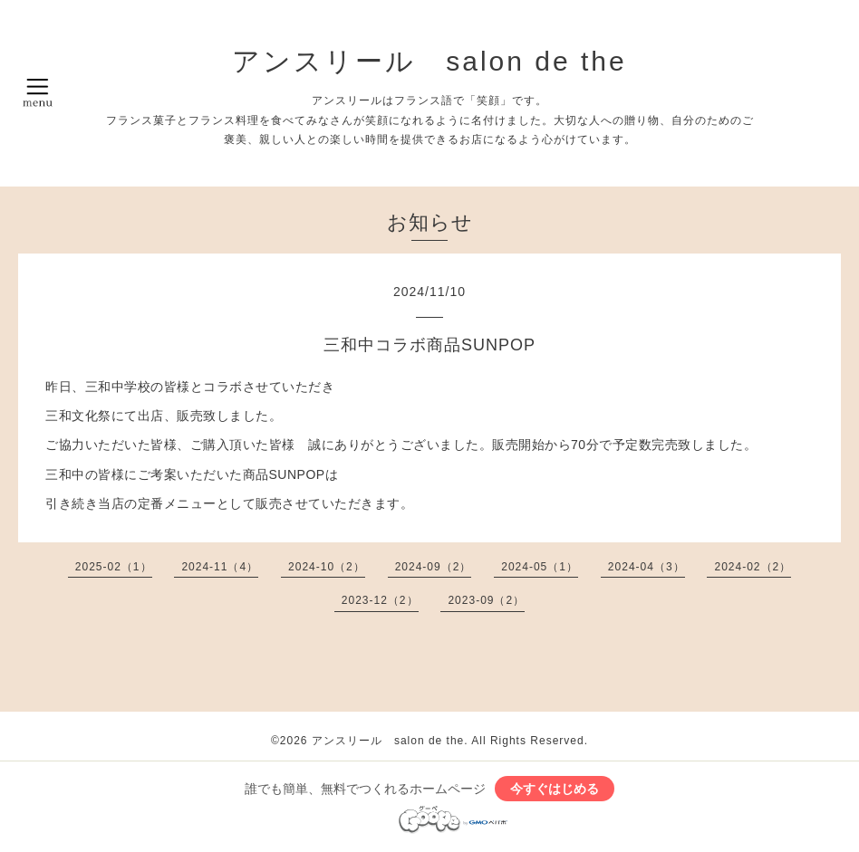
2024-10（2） (326, 566)
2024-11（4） (219, 566)
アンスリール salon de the (429, 61)
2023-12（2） (380, 600)
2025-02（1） (113, 566)
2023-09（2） (486, 600)
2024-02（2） (752, 566)
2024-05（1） (539, 566)
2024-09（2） (433, 566)
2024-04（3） (646, 566)
